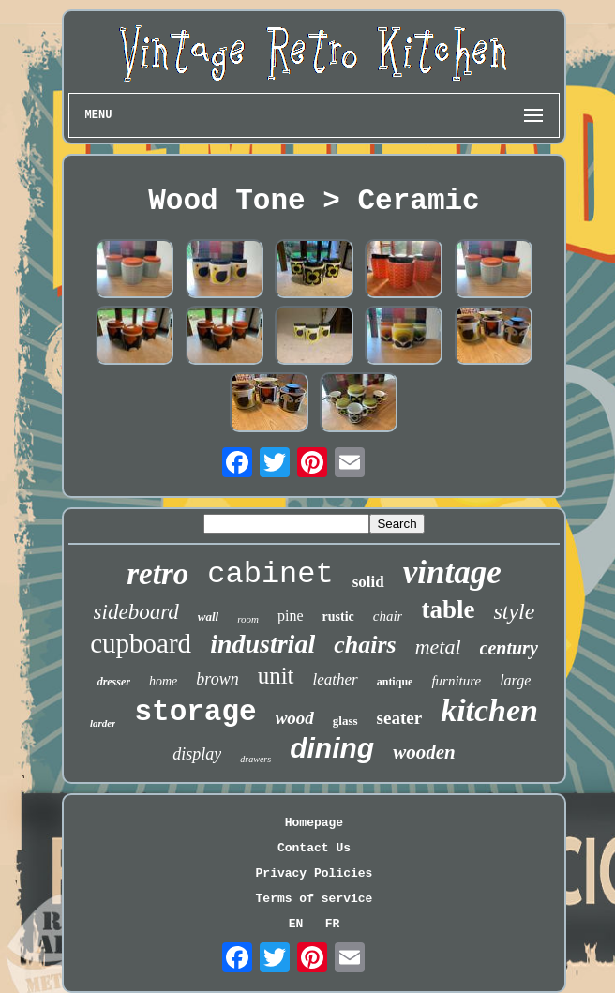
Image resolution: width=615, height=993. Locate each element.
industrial (262, 643)
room (248, 618)
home (163, 681)
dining (332, 747)
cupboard (140, 643)
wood (295, 718)
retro (157, 574)
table (447, 609)
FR (332, 924)
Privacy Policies (314, 873)
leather (335, 679)
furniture (456, 680)
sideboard (136, 612)
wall (208, 616)
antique (395, 681)
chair (388, 616)
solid (368, 582)
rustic (338, 616)
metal (438, 646)
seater (400, 718)
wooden (424, 752)
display (196, 754)
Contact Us (314, 848)
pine (291, 616)
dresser (114, 681)
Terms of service (314, 899)
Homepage (314, 823)
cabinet (270, 574)
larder (103, 723)
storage (195, 712)
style (513, 611)
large (515, 680)
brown (217, 679)
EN (296, 924)
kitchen (489, 710)
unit (276, 675)
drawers (255, 759)
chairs (365, 644)
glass (345, 721)
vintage (452, 572)
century (509, 648)
